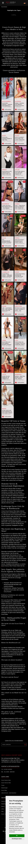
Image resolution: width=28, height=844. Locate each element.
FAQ (2, 811)
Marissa (18, 374)
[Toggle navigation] (3, 2)
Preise (2, 785)
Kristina (18, 306)
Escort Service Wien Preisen (9, 565)
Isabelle (5, 272)
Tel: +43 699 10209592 (6, 769)
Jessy (17, 272)
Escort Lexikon (4, 814)
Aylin (17, 169)
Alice (17, 135)
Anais (4, 169)
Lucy (4, 374)
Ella (4, 238)
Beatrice (5, 204)
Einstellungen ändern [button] (17, 838)
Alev (4, 135)
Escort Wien (11, 427)
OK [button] (17, 835)
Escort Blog (4, 790)
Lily (16, 340)
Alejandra (6, 101)
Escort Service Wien (10, 488)
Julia (4, 306)
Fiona (17, 238)
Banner (3, 806)
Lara (4, 340)
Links (2, 809)
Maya (4, 408)
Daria (17, 204)
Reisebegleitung (5, 803)
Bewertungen (4, 787)
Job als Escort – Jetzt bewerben (8, 792)
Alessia (18, 101)
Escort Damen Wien (6, 780)
